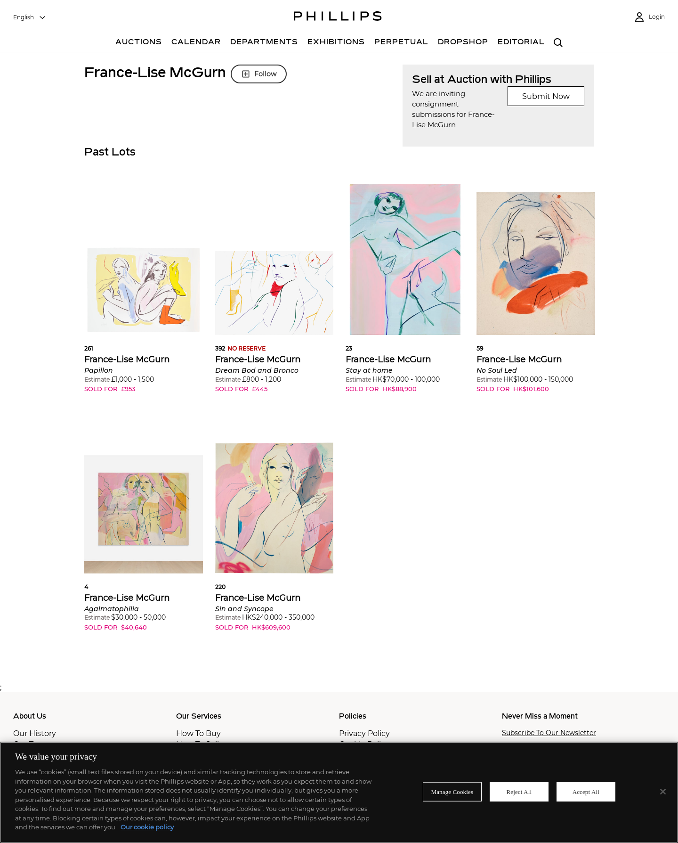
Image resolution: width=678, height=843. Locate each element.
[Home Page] (338, 17)
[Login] (649, 17)
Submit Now (546, 96)
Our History (34, 733)
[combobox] (29, 17)
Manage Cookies (452, 791)
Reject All (519, 791)
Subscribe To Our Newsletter (549, 733)
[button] (143, 295)
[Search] (558, 43)
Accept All (586, 791)
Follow (259, 73)
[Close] (663, 791)
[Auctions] (139, 43)
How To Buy (198, 733)
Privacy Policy (364, 733)
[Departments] (264, 43)
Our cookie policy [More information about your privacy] (147, 827)
